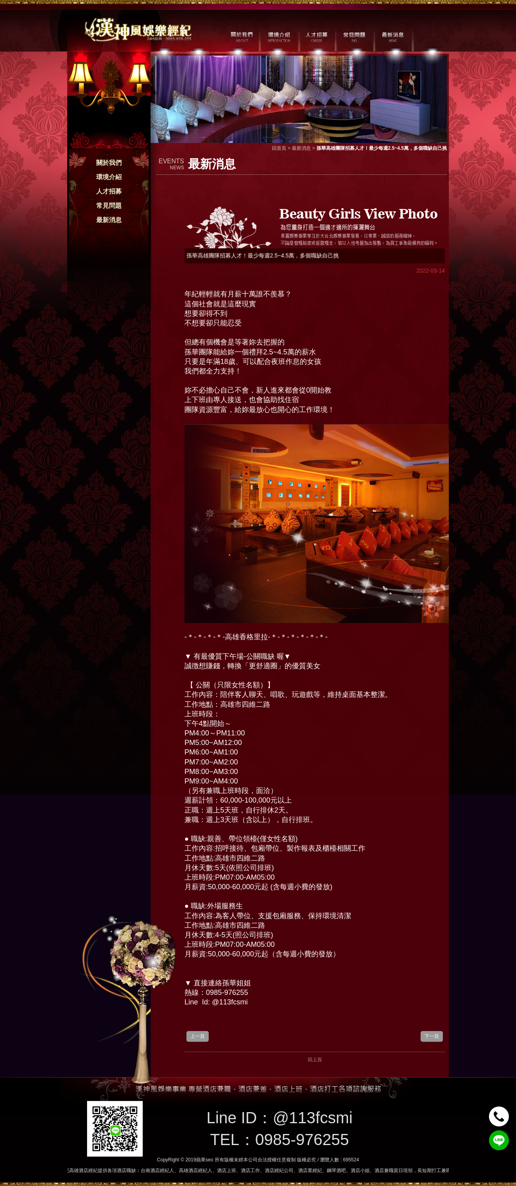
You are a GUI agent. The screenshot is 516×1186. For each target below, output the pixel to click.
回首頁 (279, 148)
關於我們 (109, 162)
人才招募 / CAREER (316, 36)
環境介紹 (109, 177)
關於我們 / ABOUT (241, 36)
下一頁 (432, 1036)
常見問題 (109, 205)
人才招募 (109, 191)
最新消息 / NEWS (392, 36)
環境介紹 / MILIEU (278, 36)
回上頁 (315, 1059)
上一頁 (197, 1036)
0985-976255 (302, 1139)
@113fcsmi (313, 1117)
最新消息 (109, 220)
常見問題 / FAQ (354, 36)
